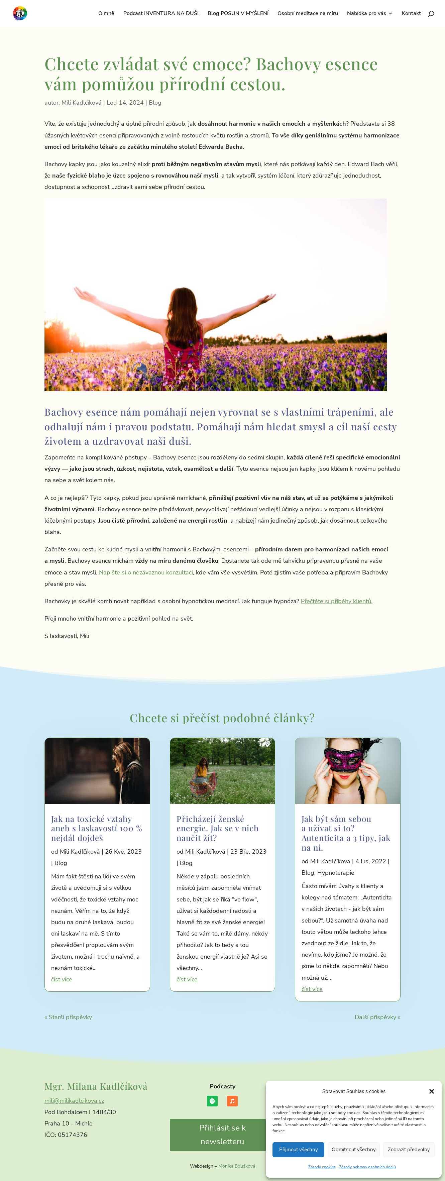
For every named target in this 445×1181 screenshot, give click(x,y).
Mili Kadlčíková (82, 103)
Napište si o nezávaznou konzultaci (146, 572)
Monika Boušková (236, 1166)
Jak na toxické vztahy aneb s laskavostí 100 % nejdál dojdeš (96, 828)
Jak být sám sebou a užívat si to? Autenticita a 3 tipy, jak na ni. (346, 833)
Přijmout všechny (298, 1149)
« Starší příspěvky (68, 1017)
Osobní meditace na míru (307, 14)
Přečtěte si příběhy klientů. (336, 601)
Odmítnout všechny (354, 1149)
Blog (155, 103)
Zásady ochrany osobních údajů (367, 1167)
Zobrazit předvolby (409, 1149)
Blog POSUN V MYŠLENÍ (238, 14)
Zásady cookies (322, 1167)
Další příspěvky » (378, 1017)
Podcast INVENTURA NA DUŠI (161, 14)
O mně (106, 14)
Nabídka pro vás (366, 14)
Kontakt (411, 14)
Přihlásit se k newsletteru (222, 1134)
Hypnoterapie (335, 873)
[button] (431, 1091)
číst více (61, 979)
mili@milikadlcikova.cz (74, 1101)
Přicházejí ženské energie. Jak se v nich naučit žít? (218, 828)
